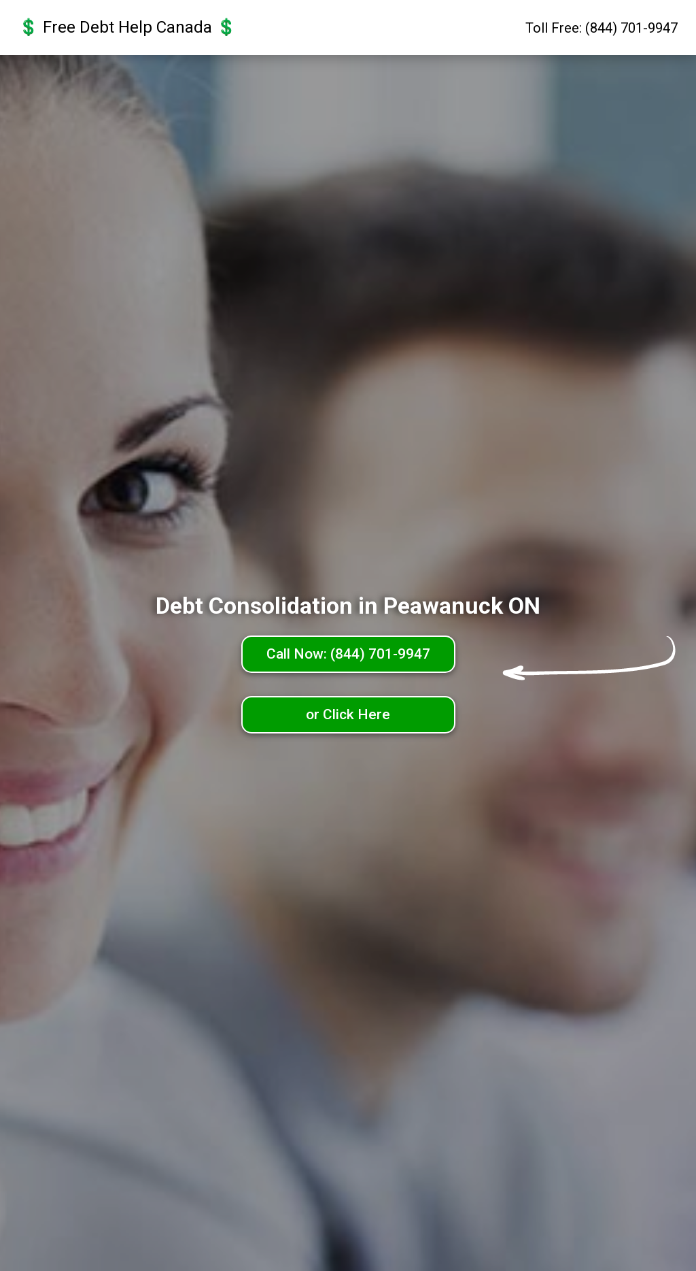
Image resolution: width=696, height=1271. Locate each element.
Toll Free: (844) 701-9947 (601, 28)
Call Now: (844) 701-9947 (348, 654)
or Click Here (348, 714)
